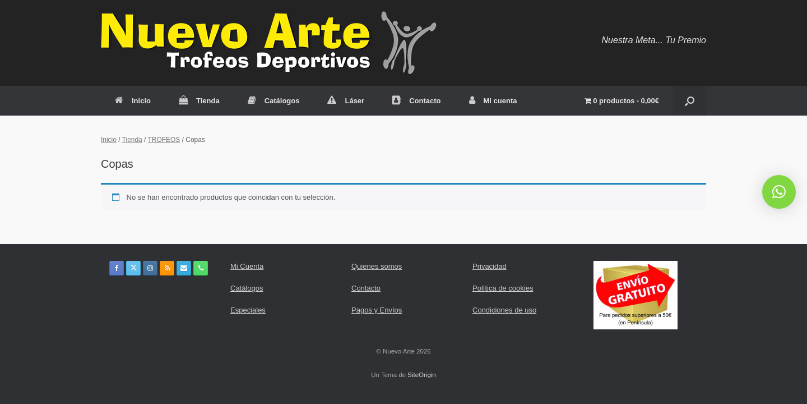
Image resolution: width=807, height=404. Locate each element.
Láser (345, 101)
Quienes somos (376, 266)
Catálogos (274, 101)
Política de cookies (502, 288)
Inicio (133, 101)
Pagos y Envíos (376, 310)
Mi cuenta (493, 101)
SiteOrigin (421, 374)
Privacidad (489, 266)
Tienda (199, 101)
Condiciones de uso (504, 310)
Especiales (248, 310)
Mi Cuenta (246, 266)
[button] (689, 101)
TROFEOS (164, 140)
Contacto (416, 101)
